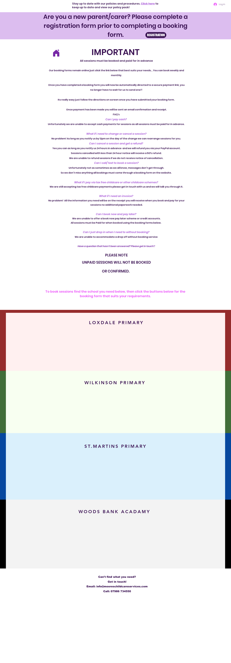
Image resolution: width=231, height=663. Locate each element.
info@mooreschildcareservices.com (122, 586)
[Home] (56, 53)
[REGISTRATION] (155, 35)
